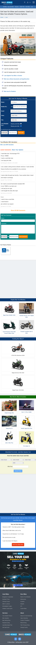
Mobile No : (4, 107)
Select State (24, 2)
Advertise (26, 618)
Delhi (3, 604)
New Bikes (28, 7)
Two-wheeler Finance (7, 616)
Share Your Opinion (17, 150)
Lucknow (8, 604)
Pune (8, 599)
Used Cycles (9, 608)
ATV (21, 606)
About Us (22, 616)
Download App (29, 616)
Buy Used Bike (11, 7)
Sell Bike (5, 7)
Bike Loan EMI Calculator (7, 145)
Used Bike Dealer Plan (7, 625)
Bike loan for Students (10, 91)
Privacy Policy (26, 625)
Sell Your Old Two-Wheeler (18, 514)
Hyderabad (10, 597)
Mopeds (22, 604)
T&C (21, 625)
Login (29, 2)
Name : (3, 102)
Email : (3, 111)
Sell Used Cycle (5, 627)
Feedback (27, 620)
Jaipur (10, 606)
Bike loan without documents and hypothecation (16, 79)
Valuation (17, 7)
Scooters (22, 601)
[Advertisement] (18, 279)
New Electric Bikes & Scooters (18, 397)
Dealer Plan (22, 7)
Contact (22, 620)
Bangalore (4, 597)
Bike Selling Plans (6, 620)
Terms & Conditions (18, 129)
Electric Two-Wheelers (25, 597)
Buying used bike (15, 124)
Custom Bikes (23, 608)
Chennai (4, 601)
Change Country (24, 627)
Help (21, 618)
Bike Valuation (5, 618)
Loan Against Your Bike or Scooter (13, 75)
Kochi (8, 601)
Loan (32, 7)
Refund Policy (23, 622)
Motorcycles (23, 599)
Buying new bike (15, 126)
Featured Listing (6, 622)
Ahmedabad (5, 606)
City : (2, 120)
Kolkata (4, 608)
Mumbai (4, 599)
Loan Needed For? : (4, 124)
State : (3, 115)
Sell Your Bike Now (18, 544)
